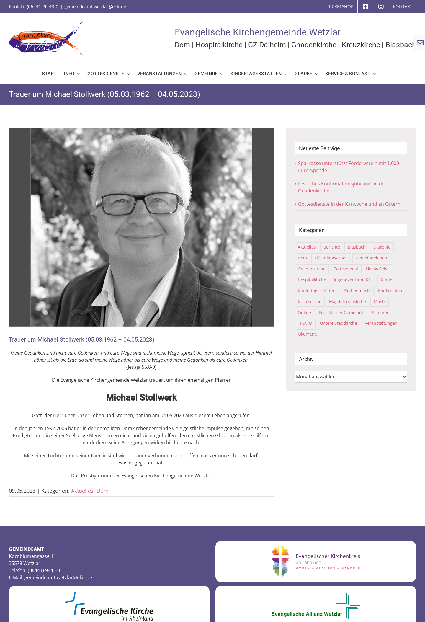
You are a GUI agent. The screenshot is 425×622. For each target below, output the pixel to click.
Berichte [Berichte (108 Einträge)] (331, 247)
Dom (182, 44)
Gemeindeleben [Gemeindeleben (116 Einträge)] (371, 258)
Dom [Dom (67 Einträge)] (302, 258)
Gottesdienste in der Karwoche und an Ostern (349, 204)
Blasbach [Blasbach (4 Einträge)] (357, 247)
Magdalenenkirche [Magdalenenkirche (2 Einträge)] (347, 301)
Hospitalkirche (219, 44)
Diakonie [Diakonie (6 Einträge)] (381, 247)
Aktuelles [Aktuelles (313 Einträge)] (307, 247)
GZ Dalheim (267, 44)
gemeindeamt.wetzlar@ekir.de (95, 6)
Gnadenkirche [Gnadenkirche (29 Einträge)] (312, 269)
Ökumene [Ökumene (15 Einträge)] (307, 334)
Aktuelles (82, 490)
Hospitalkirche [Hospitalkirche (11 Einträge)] (312, 280)
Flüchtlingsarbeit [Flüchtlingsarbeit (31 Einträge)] (331, 258)
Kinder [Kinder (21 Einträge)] (387, 280)
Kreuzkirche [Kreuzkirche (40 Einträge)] (309, 301)
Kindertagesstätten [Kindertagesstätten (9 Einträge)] (317, 290)
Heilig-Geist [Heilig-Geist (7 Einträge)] (377, 269)
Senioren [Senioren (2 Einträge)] (381, 312)
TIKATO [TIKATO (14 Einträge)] (305, 323)
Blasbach (400, 44)
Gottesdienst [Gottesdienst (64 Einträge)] (345, 269)
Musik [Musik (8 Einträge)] (379, 301)
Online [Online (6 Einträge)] (304, 312)
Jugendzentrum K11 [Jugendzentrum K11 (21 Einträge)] (353, 280)
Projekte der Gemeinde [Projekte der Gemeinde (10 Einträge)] (341, 312)
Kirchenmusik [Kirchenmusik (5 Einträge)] (356, 290)
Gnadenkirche (313, 44)
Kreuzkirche (361, 44)
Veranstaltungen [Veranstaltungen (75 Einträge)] (381, 323)
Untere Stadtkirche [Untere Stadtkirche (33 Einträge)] (338, 323)
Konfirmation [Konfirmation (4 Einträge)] (391, 290)
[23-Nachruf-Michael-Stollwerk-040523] (141, 227)
